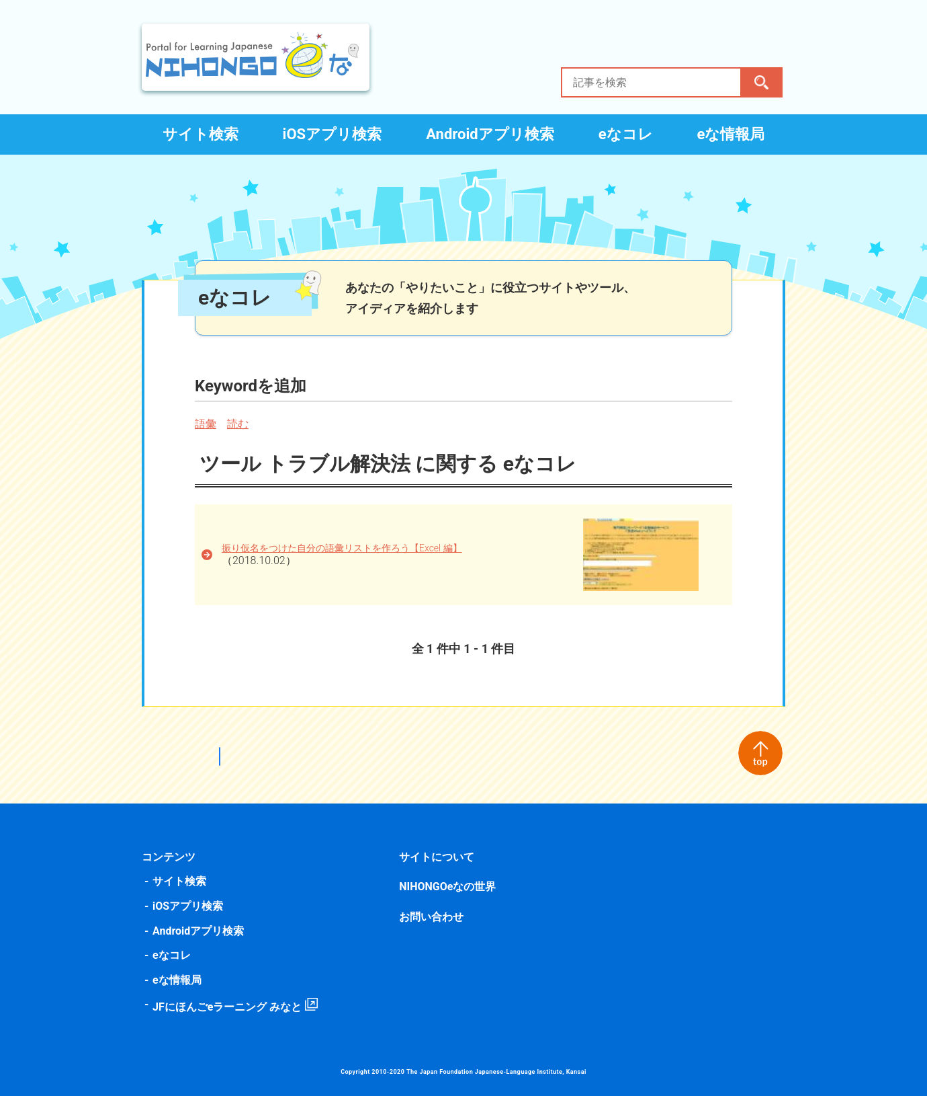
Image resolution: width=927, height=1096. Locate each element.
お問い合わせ (432, 916)
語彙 (208, 424)
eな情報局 (731, 134)
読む (240, 424)
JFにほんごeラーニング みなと (229, 1007)
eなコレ (626, 134)
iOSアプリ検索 (332, 134)
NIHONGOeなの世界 (448, 886)
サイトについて (437, 857)
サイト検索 (200, 134)
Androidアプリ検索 (490, 134)
